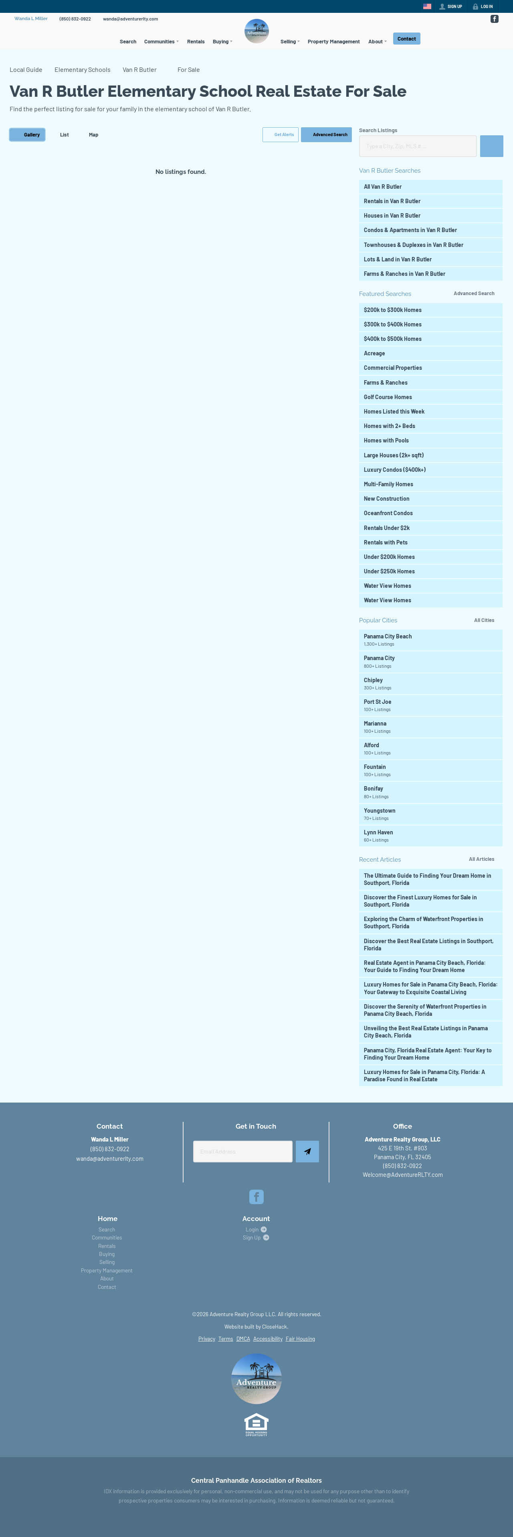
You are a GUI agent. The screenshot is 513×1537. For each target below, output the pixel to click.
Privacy (206, 1338)
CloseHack (274, 1326)
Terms (225, 1338)
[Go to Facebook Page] (494, 19)
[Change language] (427, 6)
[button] (281, 134)
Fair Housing (300, 1338)
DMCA (243, 1338)
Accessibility (268, 1338)
